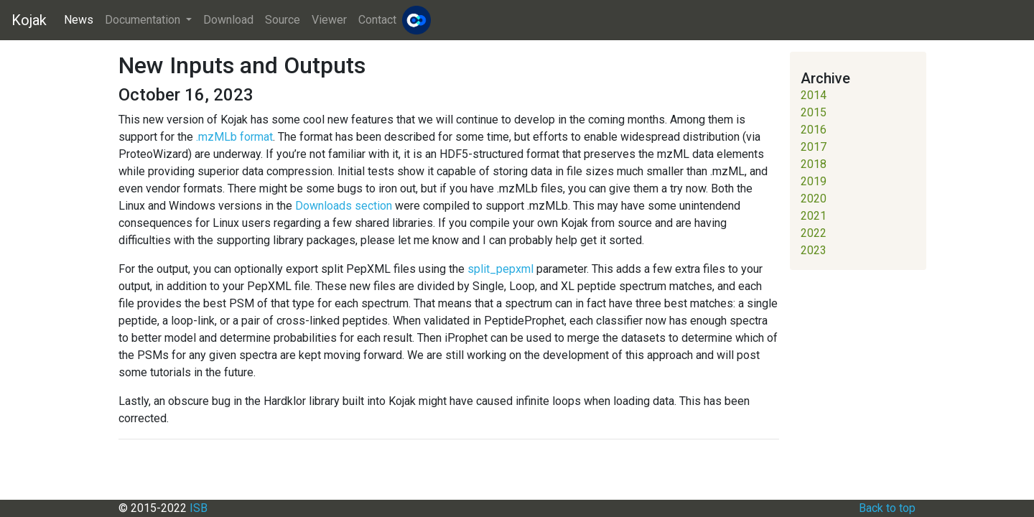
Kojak (29, 20)
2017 (813, 147)
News (78, 20)
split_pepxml (500, 269)
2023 (813, 250)
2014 (813, 95)
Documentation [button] (144, 20)
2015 (813, 112)
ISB (199, 508)
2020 (813, 198)
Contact (377, 20)
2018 (813, 164)
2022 (813, 233)
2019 (813, 181)
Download (228, 20)
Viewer (329, 20)
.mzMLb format (234, 137)
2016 (813, 129)
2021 (813, 216)
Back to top (887, 508)
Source (282, 20)
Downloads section (343, 206)
